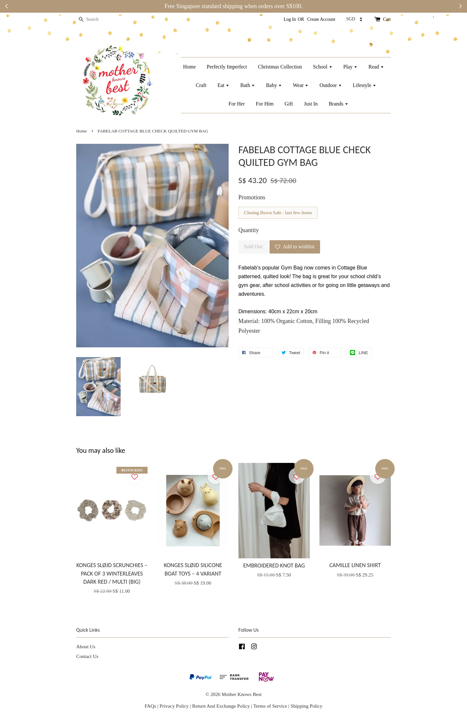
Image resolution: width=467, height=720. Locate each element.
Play (350, 66)
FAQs (150, 706)
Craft (201, 85)
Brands (338, 103)
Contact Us (87, 656)
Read (376, 66)
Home (189, 66)
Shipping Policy (306, 706)
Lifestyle (364, 85)
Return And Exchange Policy (221, 706)
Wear (300, 85)
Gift (288, 103)
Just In (310, 103)
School (322, 66)
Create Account (321, 19)
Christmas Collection (280, 66)
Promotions (251, 197)
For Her (237, 103)
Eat (223, 85)
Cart (387, 19)
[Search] (95, 19)
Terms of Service (270, 706)
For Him (265, 103)
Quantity (248, 230)
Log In (290, 19)
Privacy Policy (174, 706)
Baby (274, 85)
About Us (85, 646)
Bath (247, 85)
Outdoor (330, 85)
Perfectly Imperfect (227, 66)
